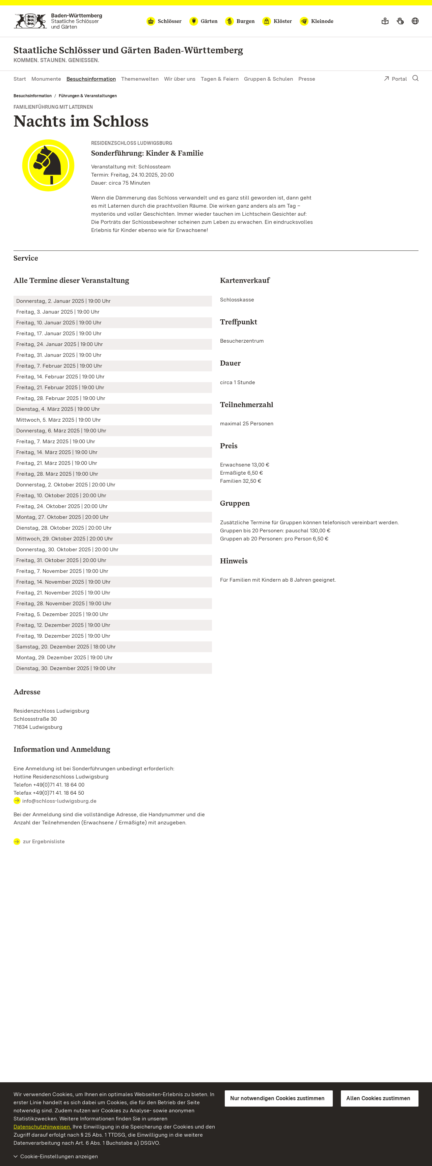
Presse (306, 79)
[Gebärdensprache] (400, 21)
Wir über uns (179, 79)
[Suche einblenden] (415, 78)
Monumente (46, 79)
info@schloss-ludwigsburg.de (59, 801)
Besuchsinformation (91, 79)
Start (20, 79)
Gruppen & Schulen (268, 79)
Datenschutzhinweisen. (42, 1126)
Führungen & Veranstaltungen (88, 96)
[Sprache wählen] (415, 21)
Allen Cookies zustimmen (378, 1098)
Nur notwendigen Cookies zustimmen (277, 1098)
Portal (395, 79)
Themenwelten (140, 79)
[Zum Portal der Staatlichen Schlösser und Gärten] (58, 21)
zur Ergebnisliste (39, 842)
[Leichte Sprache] (385, 21)
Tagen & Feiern (220, 79)
